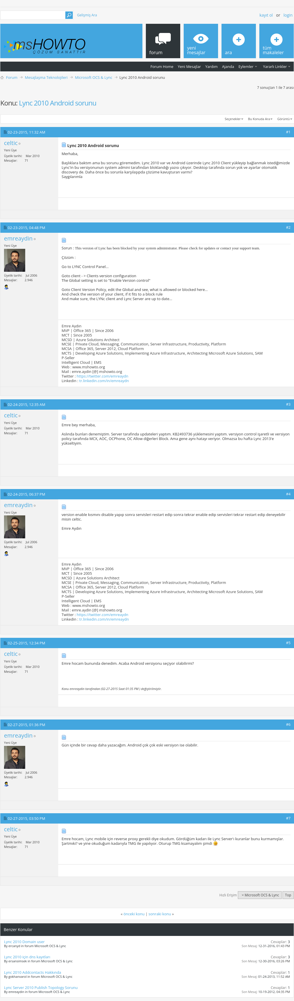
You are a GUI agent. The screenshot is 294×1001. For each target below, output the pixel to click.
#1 (288, 131)
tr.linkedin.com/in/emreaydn (104, 380)
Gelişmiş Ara (87, 15)
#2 (288, 227)
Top (288, 895)
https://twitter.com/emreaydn (102, 376)
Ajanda (228, 66)
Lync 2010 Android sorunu (57, 102)
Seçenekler (233, 119)
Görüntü (283, 119)
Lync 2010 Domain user (24, 941)
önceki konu (134, 913)
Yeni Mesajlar (189, 66)
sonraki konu (159, 913)
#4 (288, 493)
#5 (288, 642)
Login (288, 15)
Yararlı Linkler (275, 66)
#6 (288, 724)
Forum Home (161, 66)
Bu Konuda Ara (259, 119)
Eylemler (245, 66)
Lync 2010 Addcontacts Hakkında (32, 972)
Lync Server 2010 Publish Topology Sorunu (41, 987)
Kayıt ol (266, 15)
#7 (288, 818)
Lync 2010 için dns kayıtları (27, 956)
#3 (288, 404)
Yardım (211, 66)
